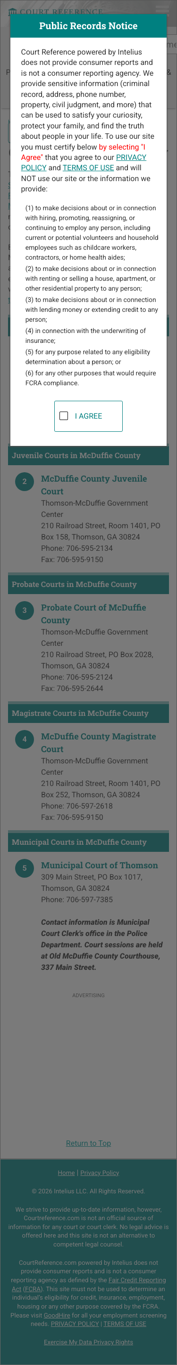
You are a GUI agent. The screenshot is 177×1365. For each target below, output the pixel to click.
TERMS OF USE (88, 167)
